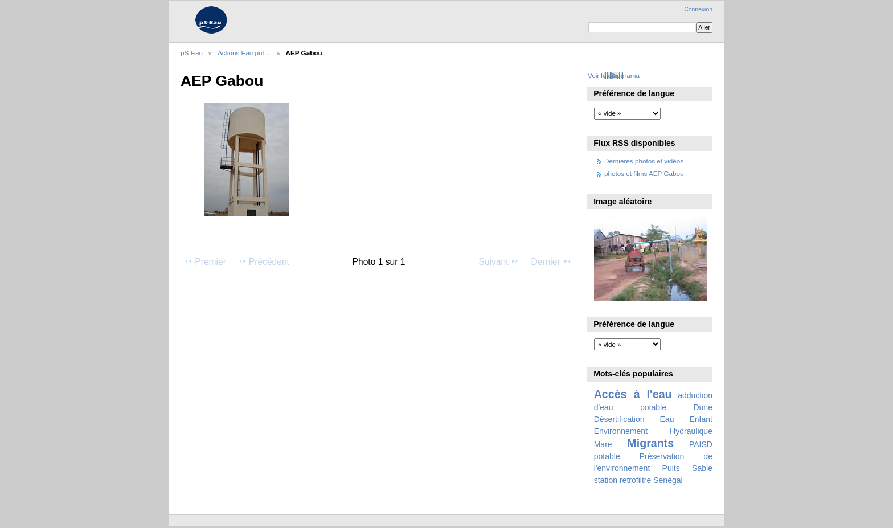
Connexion (698, 9)
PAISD (700, 444)
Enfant (700, 419)
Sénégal (668, 480)
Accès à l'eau (633, 394)
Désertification (619, 419)
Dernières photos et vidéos (643, 161)
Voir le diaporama (614, 75)
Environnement (621, 431)
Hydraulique (691, 431)
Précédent (263, 261)
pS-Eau (192, 52)
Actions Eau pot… (244, 52)
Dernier (551, 261)
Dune (702, 407)
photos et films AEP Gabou (643, 173)
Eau (667, 419)
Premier (205, 261)
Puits (671, 468)
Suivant (499, 261)
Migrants (650, 443)
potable (607, 456)
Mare (603, 444)
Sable (702, 468)
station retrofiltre (623, 480)
